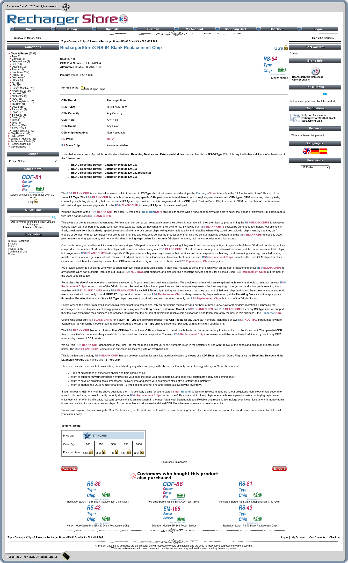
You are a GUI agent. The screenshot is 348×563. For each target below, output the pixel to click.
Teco (14, 122)
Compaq (16, 59)
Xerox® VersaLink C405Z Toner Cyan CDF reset (33, 196)
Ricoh (15, 112)
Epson (15, 69)
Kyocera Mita (19, 90)
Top (64, 41)
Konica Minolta (20, 88)
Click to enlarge (275, 76)
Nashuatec (17, 96)
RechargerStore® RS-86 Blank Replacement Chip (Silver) (98, 501)
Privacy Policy (15, 249)
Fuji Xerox (17, 72)
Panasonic (17, 109)
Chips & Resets (89, 41)
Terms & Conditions (18, 241)
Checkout (335, 537)
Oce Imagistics (20, 101)
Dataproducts (19, 61)
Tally (14, 120)
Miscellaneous (18, 146)
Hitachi (15, 80)
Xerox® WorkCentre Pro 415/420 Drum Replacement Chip (98, 525)
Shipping (12, 243)
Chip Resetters (19, 133)
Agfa (14, 56)
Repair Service (19, 144)
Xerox (15, 128)
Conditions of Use (17, 251)
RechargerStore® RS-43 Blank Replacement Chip (250, 525)
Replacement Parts (21, 141)
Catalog (72, 41)
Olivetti (15, 106)
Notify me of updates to (318, 118)
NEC (14, 98)
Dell (14, 64)
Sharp (15, 117)
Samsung (17, 114)
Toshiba (16, 125)
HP (13, 82)
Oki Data (16, 104)
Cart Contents (317, 537)
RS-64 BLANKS (130, 41)
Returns (12, 246)
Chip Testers (17, 136)
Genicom (17, 77)
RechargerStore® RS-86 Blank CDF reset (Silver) (174, 501)
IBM (14, 85)
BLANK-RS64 (149, 41)
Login (284, 537)
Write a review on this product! (307, 135)
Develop (16, 67)
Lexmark (16, 93)
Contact (12, 254)
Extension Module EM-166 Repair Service (174, 525)
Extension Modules (21, 138)
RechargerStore (20, 130)
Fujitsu (15, 75)
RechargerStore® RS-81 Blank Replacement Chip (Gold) (249, 501)
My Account (298, 537)
